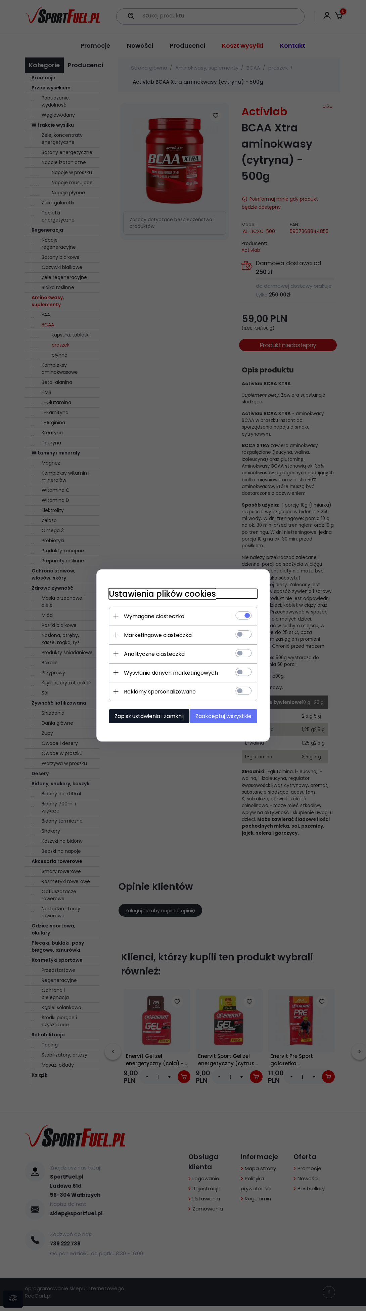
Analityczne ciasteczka (151, 654)
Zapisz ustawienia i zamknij (146, 716)
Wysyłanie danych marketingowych (168, 672)
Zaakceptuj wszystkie (226, 716)
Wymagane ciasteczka (151, 616)
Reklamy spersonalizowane (157, 691)
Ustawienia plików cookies (159, 593)
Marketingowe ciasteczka (155, 635)
